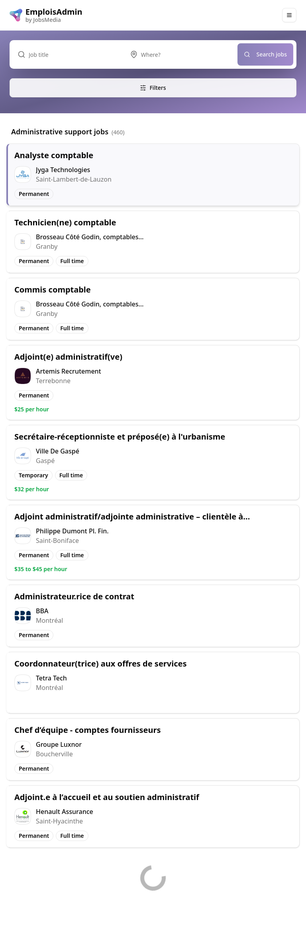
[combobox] (179, 54)
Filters (153, 87)
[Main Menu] (289, 15)
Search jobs (265, 54)
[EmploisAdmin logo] (46, 15)
